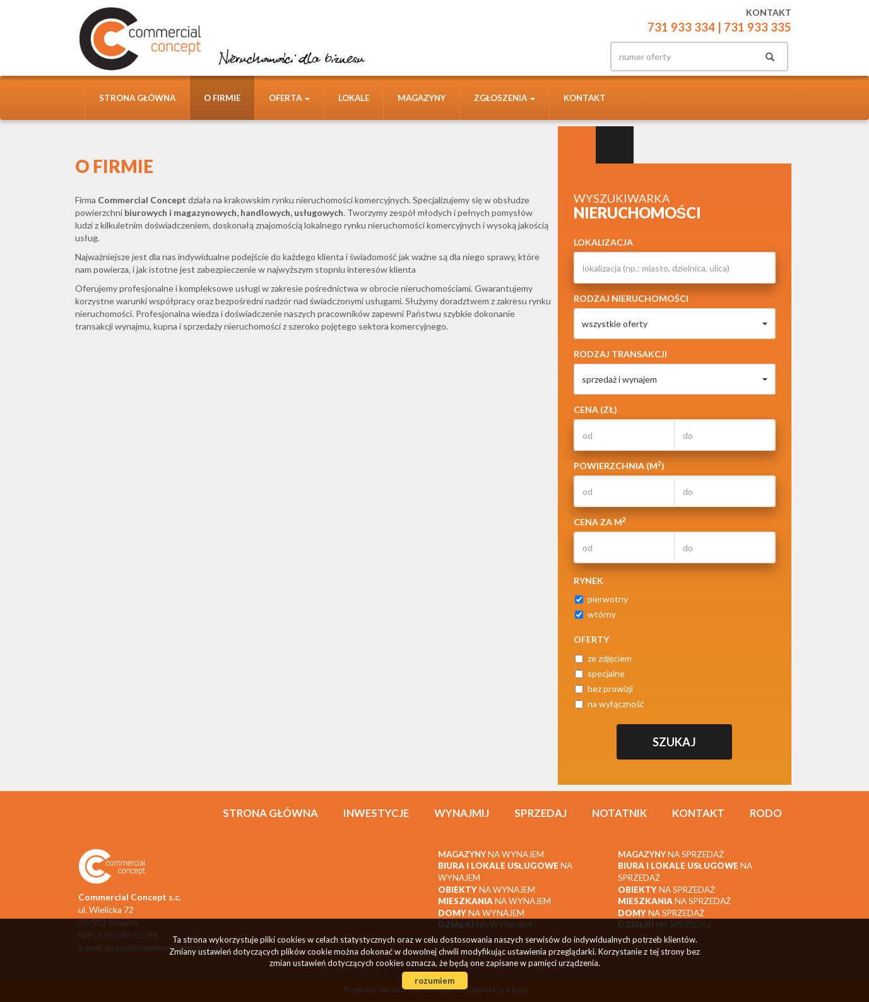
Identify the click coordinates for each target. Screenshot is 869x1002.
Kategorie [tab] (615, 145)
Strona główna (137, 98)
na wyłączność (609, 703)
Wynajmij (461, 813)
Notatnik (619, 813)
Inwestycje (376, 813)
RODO (766, 813)
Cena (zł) (595, 409)
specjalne (600, 673)
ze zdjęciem (603, 658)
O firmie (222, 98)
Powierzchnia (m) (619, 465)
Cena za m (600, 521)
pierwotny (601, 598)
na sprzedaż (671, 854)
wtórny (595, 614)
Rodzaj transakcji (620, 354)
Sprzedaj (540, 813)
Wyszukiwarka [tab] (577, 145)
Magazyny (422, 98)
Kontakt (585, 98)
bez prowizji (604, 688)
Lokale (353, 98)
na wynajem (491, 854)
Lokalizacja (603, 242)
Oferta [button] (289, 98)
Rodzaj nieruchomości (631, 298)
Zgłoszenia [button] (504, 98)
